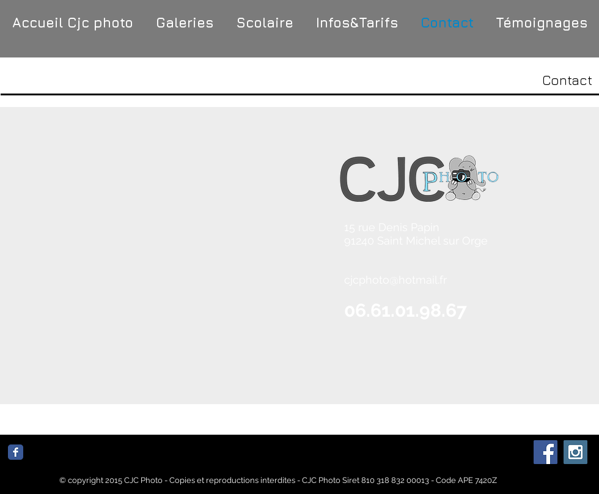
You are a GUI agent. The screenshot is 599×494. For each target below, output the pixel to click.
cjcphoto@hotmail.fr (395, 279)
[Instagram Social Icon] (575, 452)
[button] (184, 22)
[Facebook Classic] (15, 452)
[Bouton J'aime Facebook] (102, 456)
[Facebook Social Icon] (545, 452)
